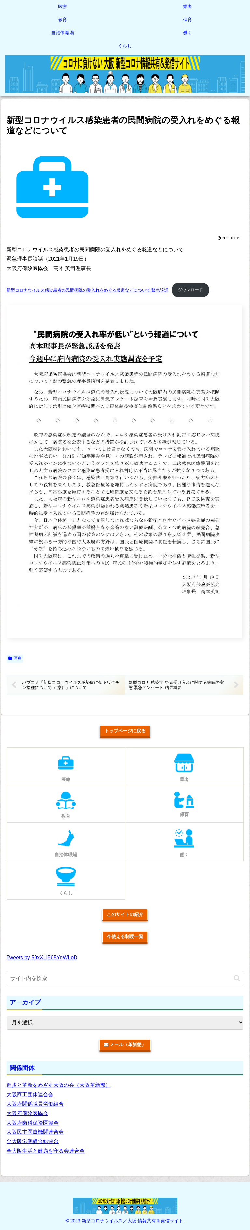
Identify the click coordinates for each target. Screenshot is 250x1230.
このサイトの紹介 (125, 914)
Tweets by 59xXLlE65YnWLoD (42, 957)
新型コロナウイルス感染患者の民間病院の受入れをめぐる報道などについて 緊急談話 (88, 289)
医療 (14, 658)
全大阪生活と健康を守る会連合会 (46, 1151)
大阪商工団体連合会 (30, 1095)
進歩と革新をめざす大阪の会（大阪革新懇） (59, 1085)
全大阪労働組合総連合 (33, 1141)
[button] (237, 978)
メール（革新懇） (125, 1044)
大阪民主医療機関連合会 (35, 1132)
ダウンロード (190, 289)
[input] (125, 979)
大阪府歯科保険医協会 (33, 1123)
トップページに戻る (125, 730)
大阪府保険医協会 (27, 1113)
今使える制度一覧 (125, 936)
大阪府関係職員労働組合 (35, 1104)
